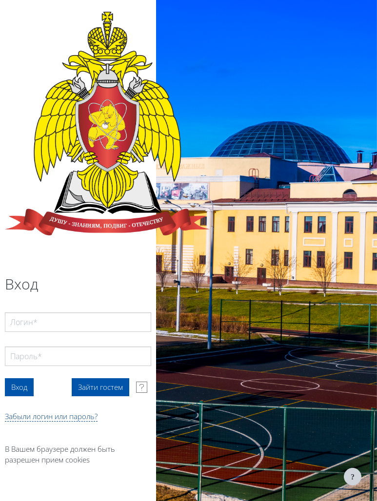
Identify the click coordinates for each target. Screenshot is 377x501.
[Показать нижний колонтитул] (352, 476)
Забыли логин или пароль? (51, 416)
